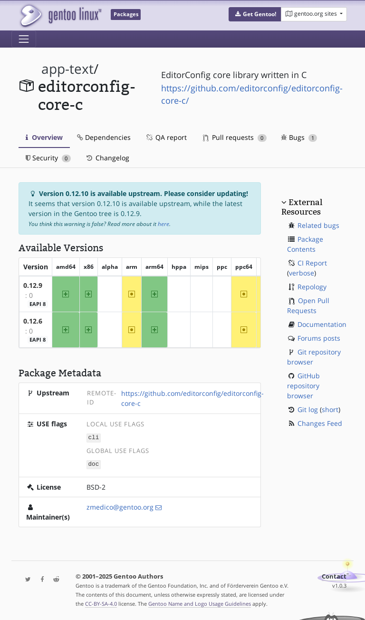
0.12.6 (32, 320)
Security (48, 157)
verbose (301, 272)
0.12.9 (32, 285)
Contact (334, 575)
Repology (312, 286)
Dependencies (104, 137)
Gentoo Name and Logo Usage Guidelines (199, 602)
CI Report (312, 262)
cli (93, 437)
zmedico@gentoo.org (120, 506)
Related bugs (318, 225)
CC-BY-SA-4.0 (101, 602)
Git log (308, 409)
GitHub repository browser (303, 385)
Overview (44, 137)
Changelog (107, 157)
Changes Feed (320, 423)
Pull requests (235, 137)
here (163, 224)
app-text (67, 69)
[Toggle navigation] (23, 39)
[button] (255, 14)
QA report (166, 137)
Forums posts (319, 338)
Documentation (322, 324)
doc (93, 464)
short (330, 409)
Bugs (299, 137)
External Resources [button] (301, 207)
